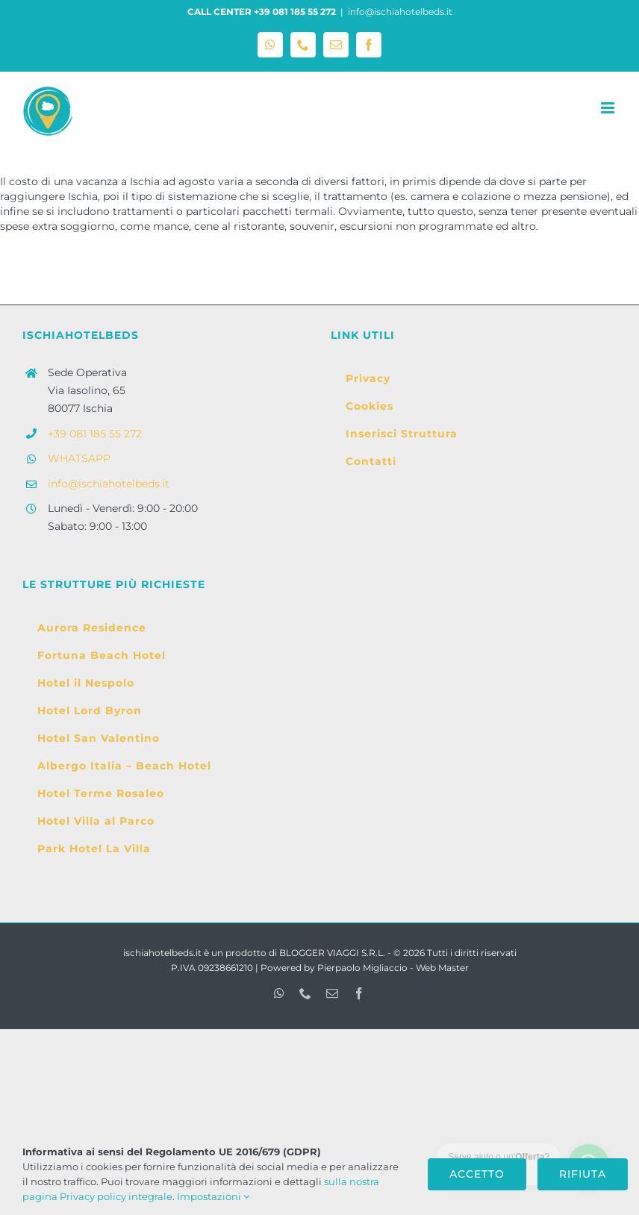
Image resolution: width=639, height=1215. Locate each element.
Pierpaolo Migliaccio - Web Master (393, 967)
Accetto (477, 1174)
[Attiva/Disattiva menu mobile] (609, 108)
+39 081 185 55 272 (95, 433)
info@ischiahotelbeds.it (400, 11)
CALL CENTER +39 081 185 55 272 (261, 11)
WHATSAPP (79, 458)
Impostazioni (213, 1196)
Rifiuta (582, 1174)
